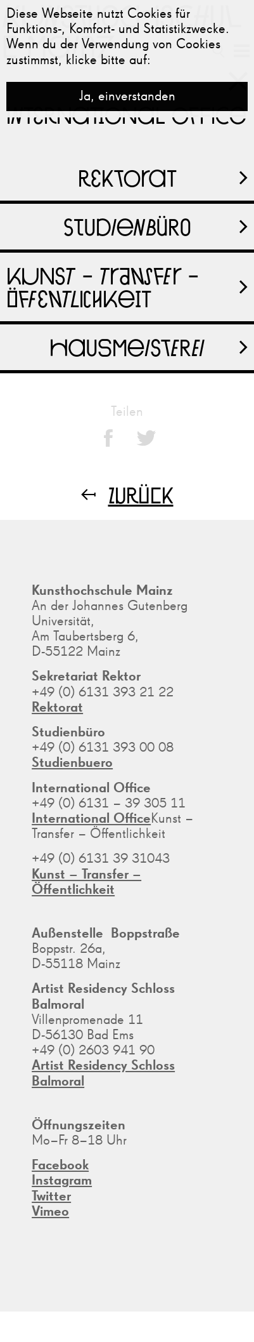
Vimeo (50, 1212)
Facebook (60, 1166)
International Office (91, 819)
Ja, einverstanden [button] (127, 96)
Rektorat (57, 708)
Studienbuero (72, 763)
